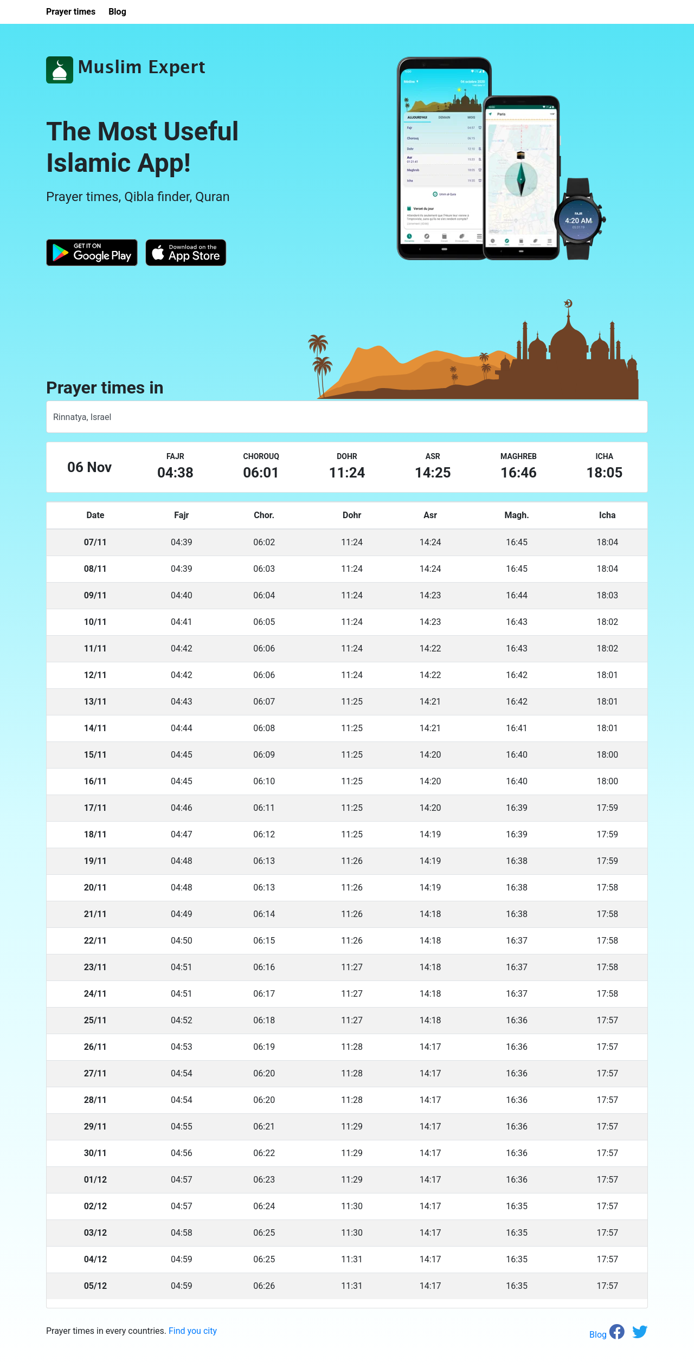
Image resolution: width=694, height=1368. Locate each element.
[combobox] (347, 417)
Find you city (193, 1331)
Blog (599, 1335)
